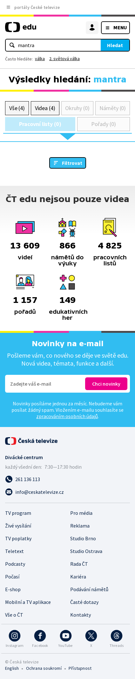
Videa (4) (45, 108)
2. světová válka (64, 58)
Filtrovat (72, 163)
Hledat (115, 45)
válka (40, 58)
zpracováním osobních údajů (67, 416)
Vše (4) (17, 108)
